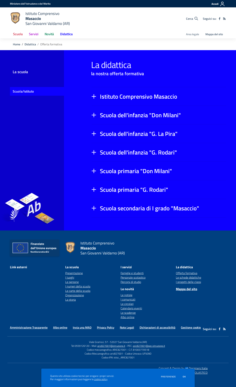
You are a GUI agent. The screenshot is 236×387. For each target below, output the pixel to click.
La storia (70, 299)
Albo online (127, 317)
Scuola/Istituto (23, 91)
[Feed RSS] (224, 18)
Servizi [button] (33, 34)
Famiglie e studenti (132, 273)
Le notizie (126, 295)
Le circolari (127, 304)
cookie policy (100, 379)
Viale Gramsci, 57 (98, 342)
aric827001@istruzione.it (111, 346)
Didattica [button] (66, 34)
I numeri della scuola (77, 286)
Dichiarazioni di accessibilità (157, 327)
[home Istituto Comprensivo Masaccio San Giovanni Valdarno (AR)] (40, 18)
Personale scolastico (133, 277)
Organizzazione (74, 295)
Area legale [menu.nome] (192, 34)
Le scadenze (128, 312)
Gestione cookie (191, 327)
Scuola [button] (18, 34)
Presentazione (74, 273)
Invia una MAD (82, 327)
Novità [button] (49, 34)
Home (16, 44)
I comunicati (128, 299)
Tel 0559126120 (80, 346)
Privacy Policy (105, 327)
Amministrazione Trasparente (29, 327)
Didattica (30, 44)
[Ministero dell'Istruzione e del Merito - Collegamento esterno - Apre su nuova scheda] (30, 4)
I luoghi (69, 277)
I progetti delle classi (188, 282)
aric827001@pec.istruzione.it (149, 346)
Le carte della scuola (77, 291)
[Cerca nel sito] (192, 18)
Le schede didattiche (188, 277)
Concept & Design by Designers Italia (183, 368)
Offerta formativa (186, 273)
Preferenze (168, 377)
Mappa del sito (214, 34)
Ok (184, 377)
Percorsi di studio (131, 282)
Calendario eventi (131, 308)
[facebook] (219, 18)
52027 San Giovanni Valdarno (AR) (128, 342)
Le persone (72, 282)
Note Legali (127, 327)
